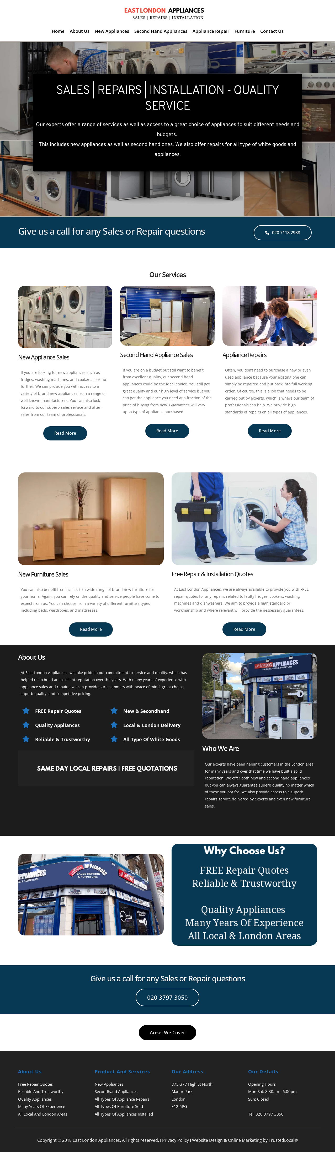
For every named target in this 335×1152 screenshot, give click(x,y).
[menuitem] (58, 31)
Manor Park (182, 1091)
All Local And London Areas (42, 1114)
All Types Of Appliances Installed (124, 1114)
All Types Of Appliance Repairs (122, 1099)
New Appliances (109, 1084)
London (178, 1099)
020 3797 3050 (270, 1114)
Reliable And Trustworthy (40, 1091)
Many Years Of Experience (41, 1106)
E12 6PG (179, 1106)
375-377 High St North (192, 1084)
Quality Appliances (35, 1099)
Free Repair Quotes (35, 1084)
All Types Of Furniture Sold (119, 1106)
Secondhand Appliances (116, 1091)
